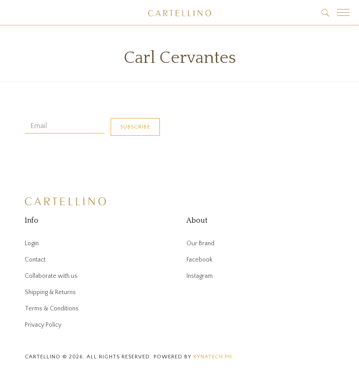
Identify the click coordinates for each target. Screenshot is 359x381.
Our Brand (200, 243)
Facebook (199, 259)
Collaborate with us (51, 276)
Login (32, 243)
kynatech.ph (212, 357)
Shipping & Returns (50, 292)
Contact (35, 259)
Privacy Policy (43, 325)
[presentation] (93, 162)
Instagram (199, 276)
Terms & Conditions (52, 308)
